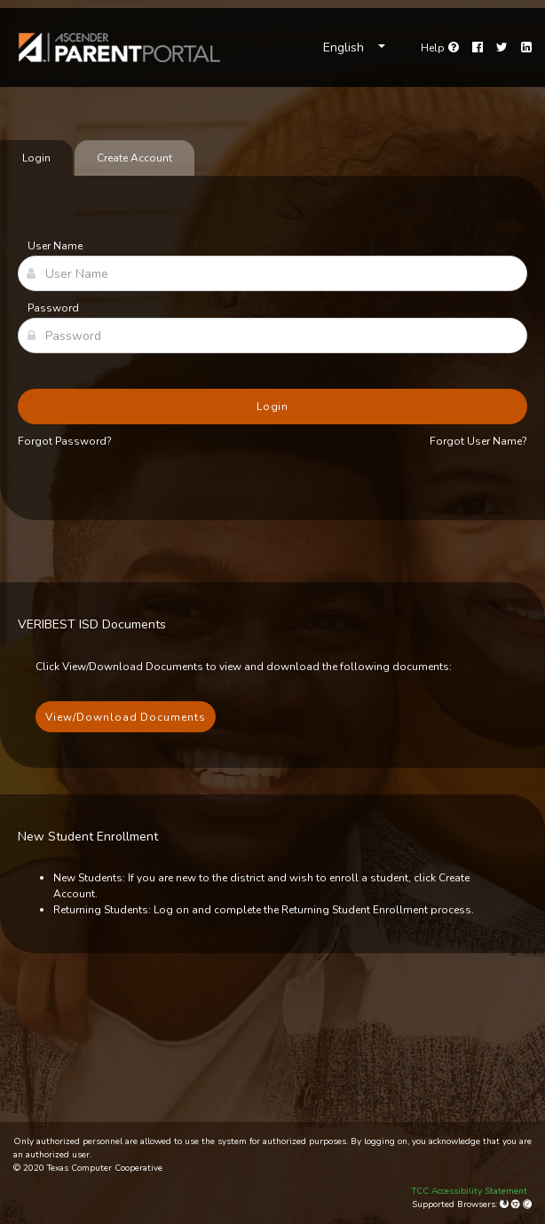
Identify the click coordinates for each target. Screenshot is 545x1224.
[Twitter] (502, 48)
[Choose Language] (354, 48)
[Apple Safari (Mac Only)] (527, 1204)
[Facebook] (477, 48)
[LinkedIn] (526, 48)
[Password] (272, 335)
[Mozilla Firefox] (505, 1204)
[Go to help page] (440, 48)
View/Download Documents (125, 717)
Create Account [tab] (134, 158)
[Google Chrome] (517, 1204)
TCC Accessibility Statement (469, 1191)
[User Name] (272, 273)
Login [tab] (36, 158)
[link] (119, 47)
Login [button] (273, 406)
